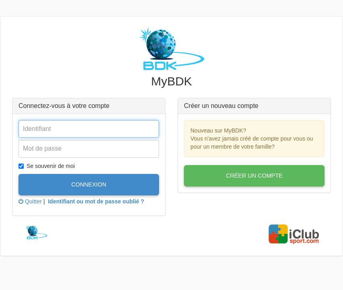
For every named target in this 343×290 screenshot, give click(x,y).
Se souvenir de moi (47, 166)
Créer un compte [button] (254, 175)
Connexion (88, 184)
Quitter (30, 201)
